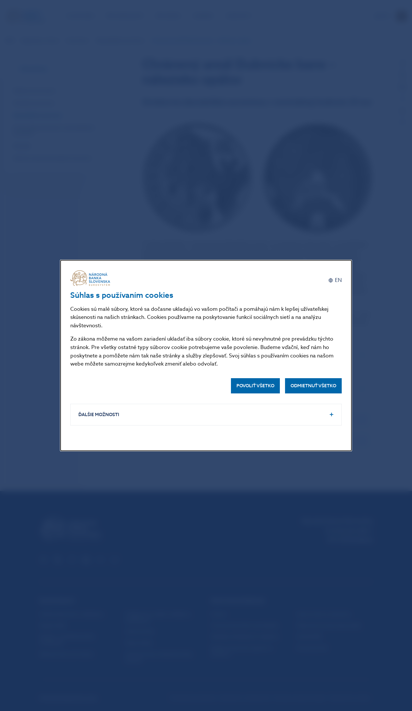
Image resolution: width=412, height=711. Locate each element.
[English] (335, 280)
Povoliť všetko (255, 385)
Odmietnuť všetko (313, 385)
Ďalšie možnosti (98, 414)
